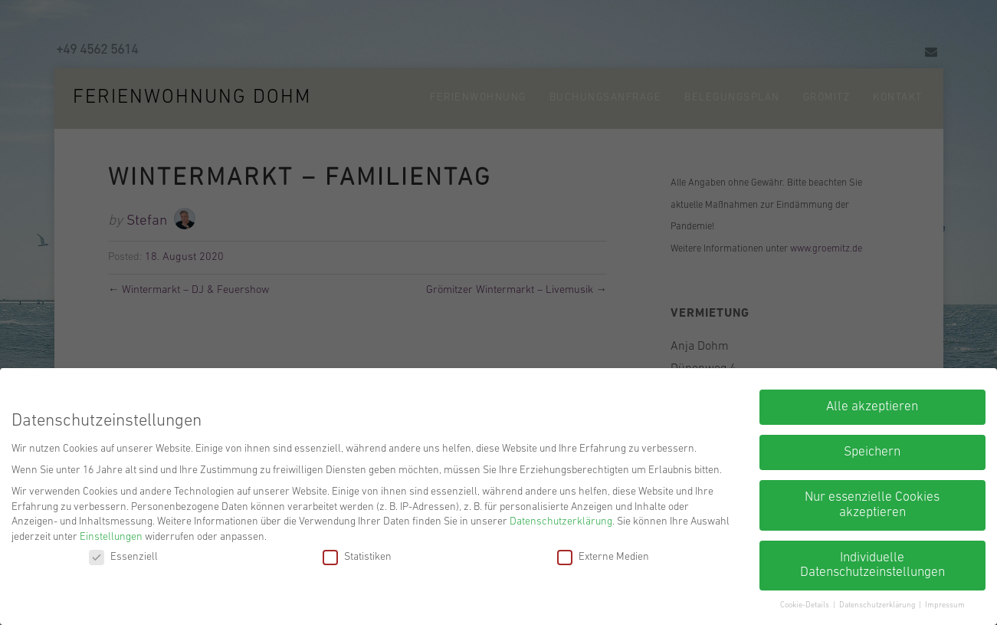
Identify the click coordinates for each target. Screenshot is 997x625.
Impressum (945, 605)
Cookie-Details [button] (805, 605)
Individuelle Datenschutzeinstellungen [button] (872, 565)
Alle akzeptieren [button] (872, 406)
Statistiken (357, 557)
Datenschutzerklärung (561, 522)
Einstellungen (111, 537)
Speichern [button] (872, 452)
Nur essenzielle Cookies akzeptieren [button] (872, 505)
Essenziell (123, 557)
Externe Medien (603, 557)
